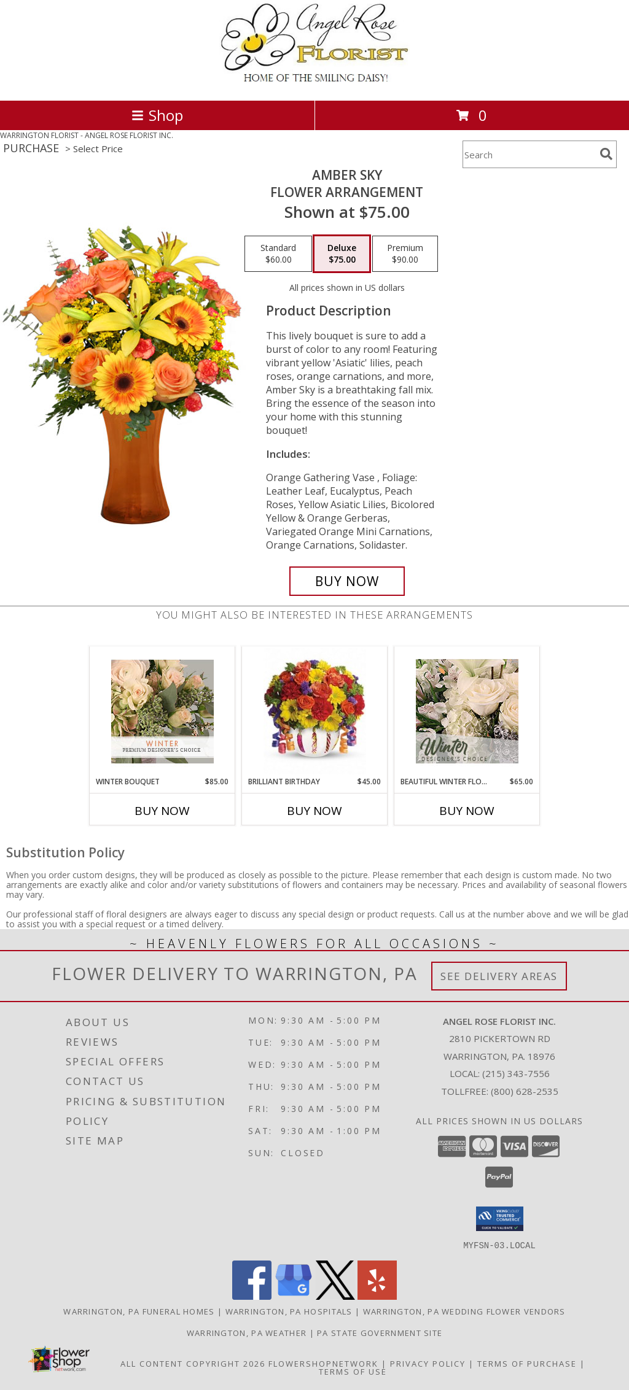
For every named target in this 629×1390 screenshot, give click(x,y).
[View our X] (335, 1296)
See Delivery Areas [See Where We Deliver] (499, 976)
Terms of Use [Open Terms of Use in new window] (353, 1370)
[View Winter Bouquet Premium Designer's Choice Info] (162, 711)
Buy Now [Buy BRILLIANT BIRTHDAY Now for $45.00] (314, 811)
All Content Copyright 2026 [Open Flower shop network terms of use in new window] (192, 1363)
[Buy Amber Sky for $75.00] (347, 581)
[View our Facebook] (252, 1296)
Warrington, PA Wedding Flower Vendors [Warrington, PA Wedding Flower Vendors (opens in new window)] (464, 1310)
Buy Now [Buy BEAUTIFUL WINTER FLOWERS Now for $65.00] (466, 811)
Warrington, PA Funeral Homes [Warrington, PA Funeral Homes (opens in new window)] (138, 1310)
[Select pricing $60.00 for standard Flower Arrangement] (278, 254)
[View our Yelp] (377, 1296)
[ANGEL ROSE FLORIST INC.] (314, 82)
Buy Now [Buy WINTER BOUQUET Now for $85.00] (162, 811)
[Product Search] (529, 154)
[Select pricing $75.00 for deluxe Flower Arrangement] (341, 254)
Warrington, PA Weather (247, 1332)
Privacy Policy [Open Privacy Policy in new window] (428, 1363)
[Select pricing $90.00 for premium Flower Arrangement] (405, 254)
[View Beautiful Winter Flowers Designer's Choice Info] (467, 711)
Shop (157, 115)
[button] (499, 1219)
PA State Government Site (379, 1332)
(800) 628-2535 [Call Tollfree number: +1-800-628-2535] (524, 1091)
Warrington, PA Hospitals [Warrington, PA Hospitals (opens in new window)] (289, 1310)
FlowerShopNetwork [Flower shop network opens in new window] (323, 1363)
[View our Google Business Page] (293, 1296)
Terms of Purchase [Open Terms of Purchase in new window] (527, 1363)
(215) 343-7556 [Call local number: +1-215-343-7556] (516, 1073)
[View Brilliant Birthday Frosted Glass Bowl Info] (315, 711)
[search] (606, 154)
